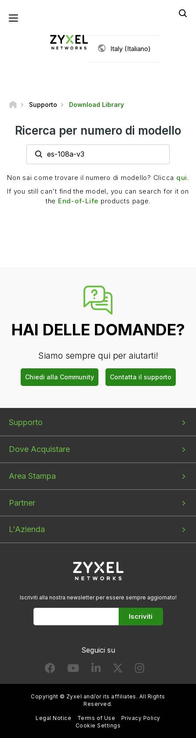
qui (181, 177)
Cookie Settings (98, 725)
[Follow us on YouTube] (73, 670)
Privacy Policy (140, 718)
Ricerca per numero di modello (98, 130)
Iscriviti (140, 616)
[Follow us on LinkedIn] (96, 670)
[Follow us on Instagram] (139, 670)
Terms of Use (96, 718)
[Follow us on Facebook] (50, 670)
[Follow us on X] (118, 670)
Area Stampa (32, 476)
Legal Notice (53, 718)
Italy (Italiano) (130, 48)
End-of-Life (78, 201)
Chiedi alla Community (59, 377)
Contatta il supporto (140, 377)
